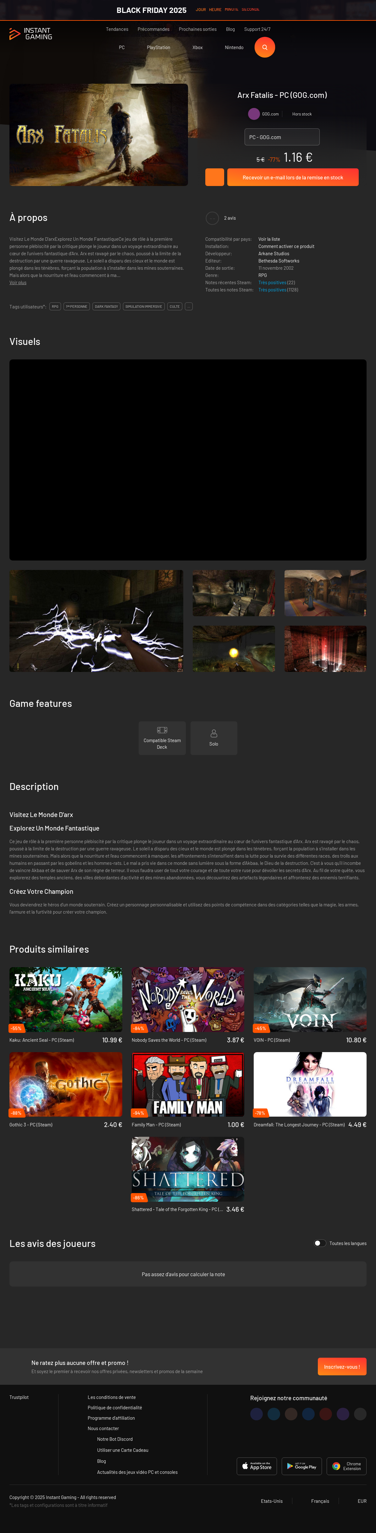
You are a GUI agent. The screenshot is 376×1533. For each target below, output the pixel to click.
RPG (262, 275)
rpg (55, 306)
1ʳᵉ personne (76, 306)
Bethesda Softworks (278, 260)
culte (175, 306)
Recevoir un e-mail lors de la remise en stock (293, 177)
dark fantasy (106, 306)
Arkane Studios (273, 253)
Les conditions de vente (112, 1397)
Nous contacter (103, 1428)
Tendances (117, 29)
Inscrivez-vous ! (342, 1366)
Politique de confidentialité (115, 1407)
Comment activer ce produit (286, 246)
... (188, 306)
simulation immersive (143, 306)
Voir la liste (269, 239)
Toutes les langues (340, 1243)
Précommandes (153, 29)
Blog (230, 29)
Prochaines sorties (198, 29)
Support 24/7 (257, 29)
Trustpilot (19, 1397)
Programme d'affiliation (111, 1418)
